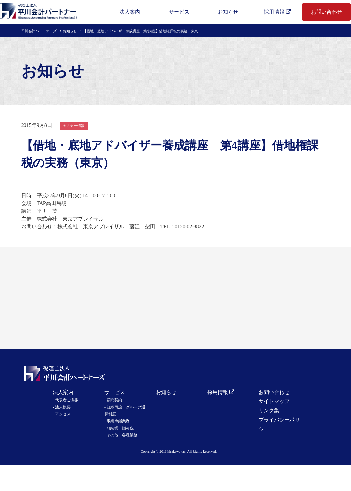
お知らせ (228, 12)
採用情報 (274, 12)
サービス (179, 12)
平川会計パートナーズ (39, 31)
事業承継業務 (118, 421)
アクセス (63, 414)
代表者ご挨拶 (66, 400)
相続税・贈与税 (120, 428)
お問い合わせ (326, 12)
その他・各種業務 (122, 435)
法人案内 (129, 12)
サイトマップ (274, 401)
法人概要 (63, 407)
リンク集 (269, 410)
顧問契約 (114, 400)
